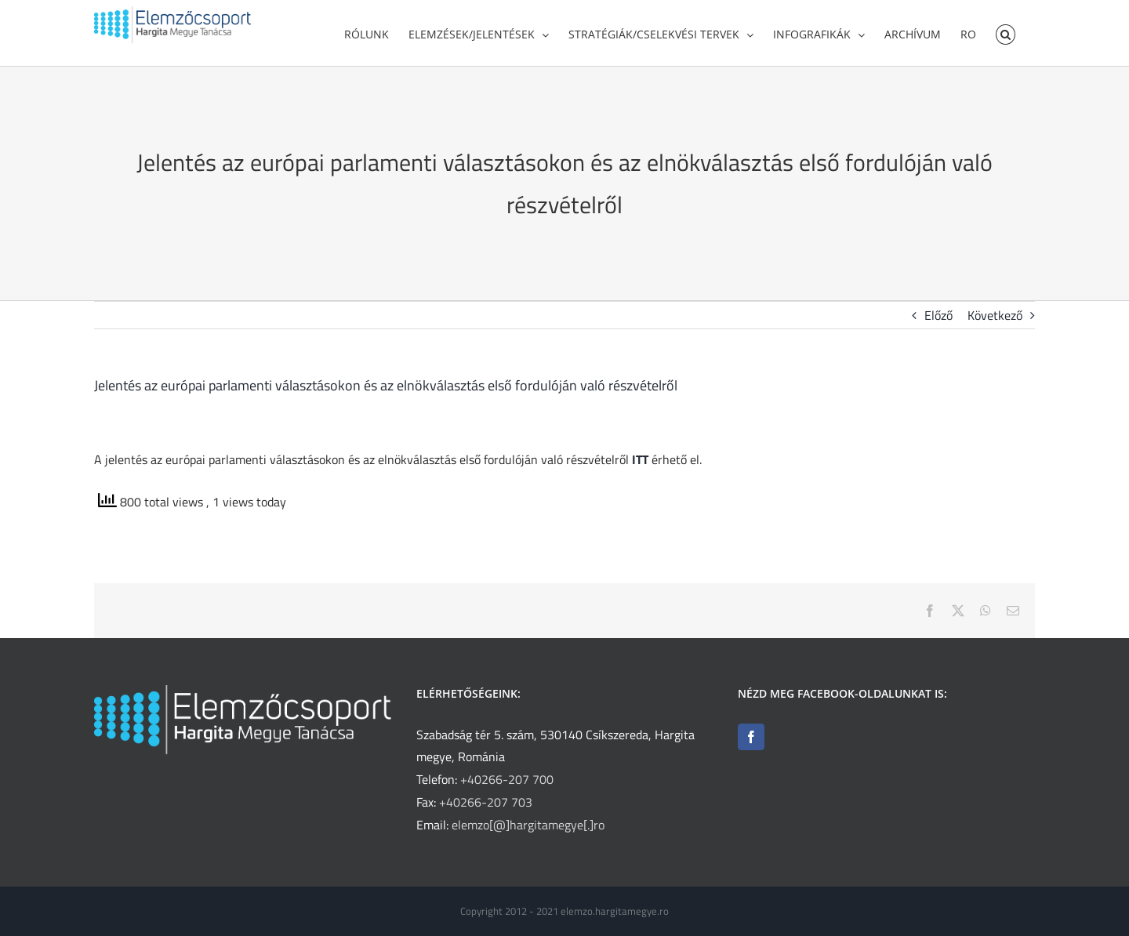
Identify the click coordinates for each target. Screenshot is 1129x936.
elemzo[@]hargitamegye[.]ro (528, 830)
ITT (640, 464)
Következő (994, 320)
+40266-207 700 (507, 784)
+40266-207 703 (485, 807)
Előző (938, 320)
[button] (1005, 33)
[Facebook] (751, 742)
